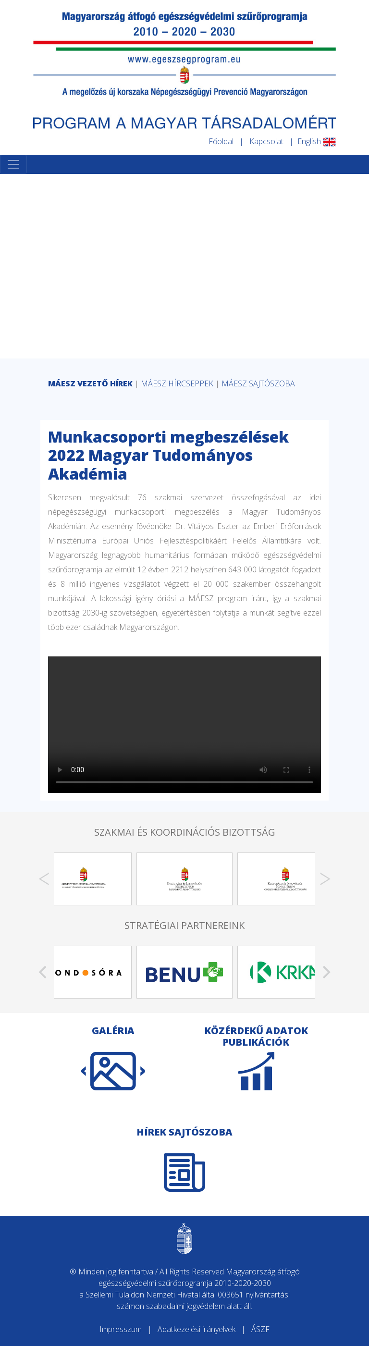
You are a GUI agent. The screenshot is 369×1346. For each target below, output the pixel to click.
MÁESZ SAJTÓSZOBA (258, 383)
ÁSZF (260, 1329)
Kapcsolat (266, 141)
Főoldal (221, 141)
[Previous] (43, 878)
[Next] (325, 878)
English (316, 141)
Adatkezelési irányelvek (196, 1329)
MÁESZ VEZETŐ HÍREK (90, 383)
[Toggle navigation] (13, 164)
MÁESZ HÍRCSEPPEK (177, 383)
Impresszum (120, 1329)
